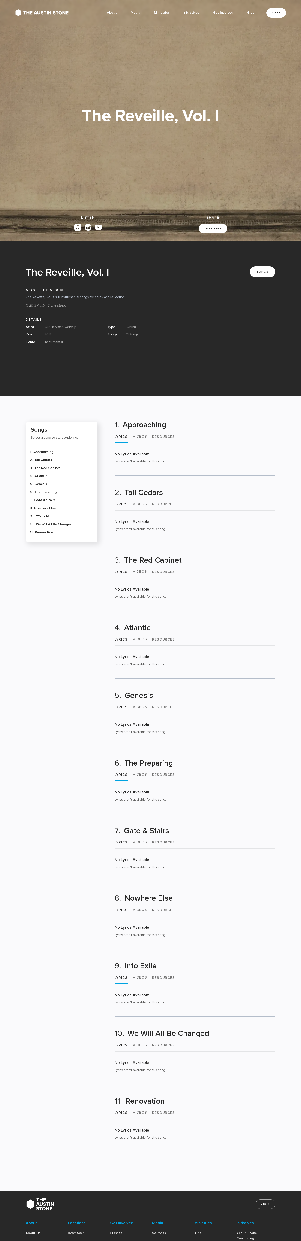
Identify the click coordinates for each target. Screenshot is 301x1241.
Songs (262, 271)
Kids (197, 1233)
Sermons (159, 1233)
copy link (213, 228)
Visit (276, 12)
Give (250, 12)
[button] (135, 13)
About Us (33, 1233)
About (112, 12)
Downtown (76, 1233)
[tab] (121, 438)
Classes (116, 1233)
